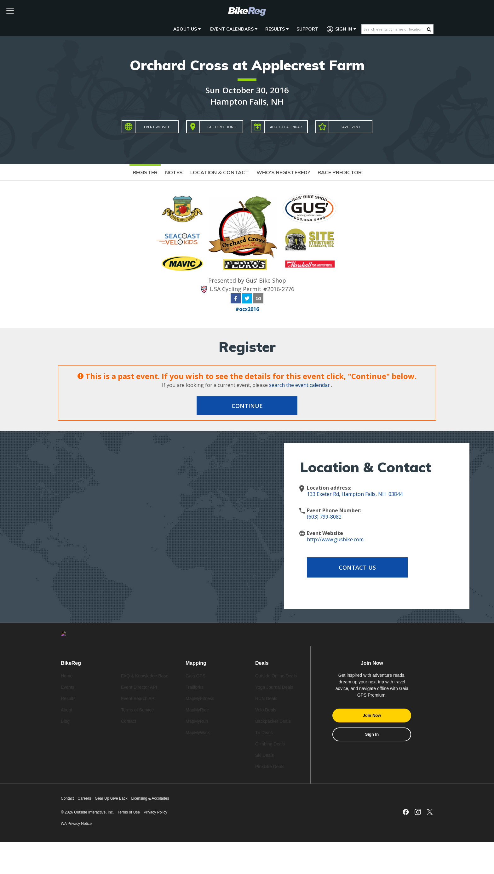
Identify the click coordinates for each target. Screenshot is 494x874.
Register (145, 172)
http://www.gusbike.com (335, 539)
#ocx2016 (247, 309)
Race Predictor (340, 172)
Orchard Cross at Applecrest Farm (247, 65)
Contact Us (357, 567)
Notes (174, 172)
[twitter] (247, 299)
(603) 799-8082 (324, 516)
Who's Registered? (283, 172)
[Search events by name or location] (394, 29)
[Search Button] (429, 29)
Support (307, 29)
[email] (258, 299)
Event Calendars (233, 29)
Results (277, 29)
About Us (187, 29)
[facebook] (236, 299)
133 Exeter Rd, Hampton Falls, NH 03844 (355, 494)
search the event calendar (299, 385)
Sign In (341, 29)
